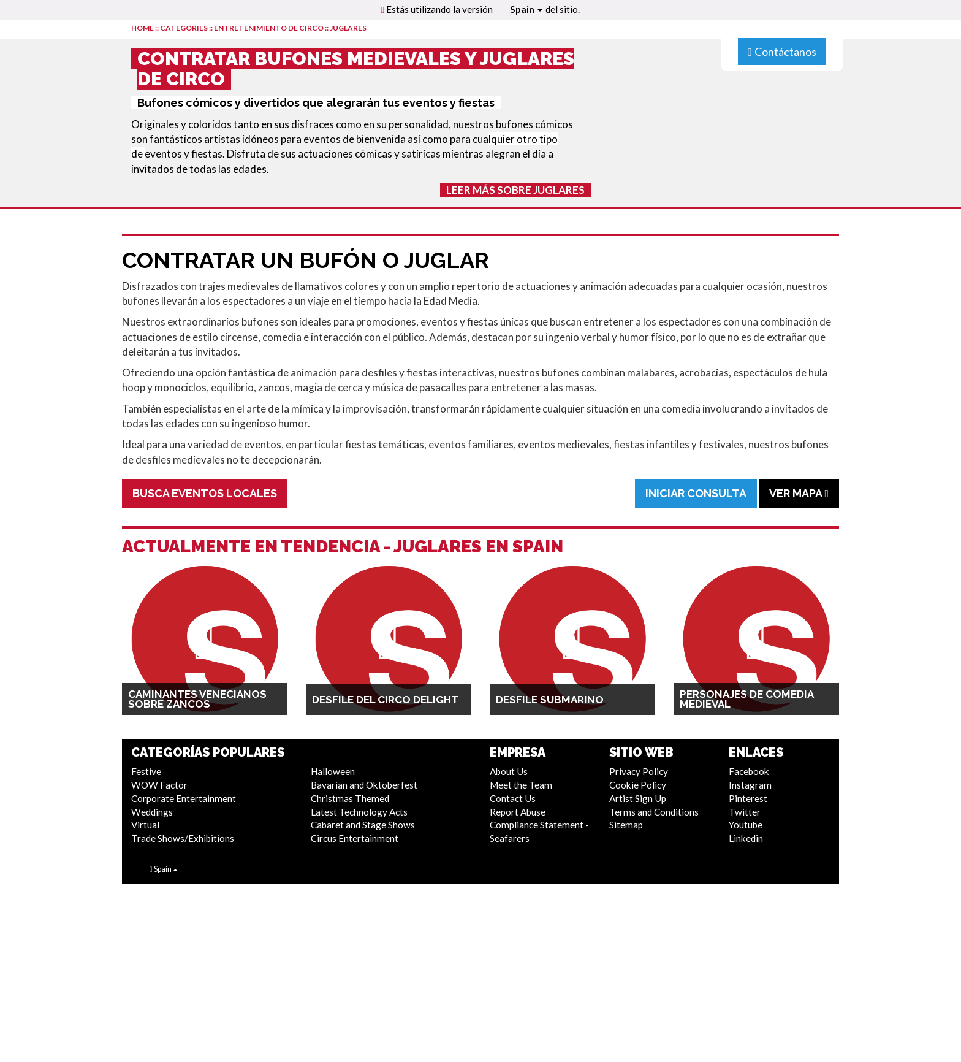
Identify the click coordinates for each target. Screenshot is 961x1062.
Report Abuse (517, 811)
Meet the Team (521, 784)
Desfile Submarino (550, 700)
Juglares (348, 27)
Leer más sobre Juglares (515, 189)
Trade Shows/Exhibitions (182, 838)
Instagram (750, 784)
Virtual (145, 824)
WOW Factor (159, 784)
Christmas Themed (350, 798)
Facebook (749, 771)
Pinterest (748, 798)
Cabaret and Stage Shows (363, 824)
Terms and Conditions (654, 811)
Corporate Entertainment (183, 798)
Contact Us (513, 798)
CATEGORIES (184, 27)
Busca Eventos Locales (204, 493)
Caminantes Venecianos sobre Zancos (197, 699)
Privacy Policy (638, 771)
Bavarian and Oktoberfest (364, 784)
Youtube (745, 824)
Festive (146, 771)
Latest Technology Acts (359, 811)
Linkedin (746, 838)
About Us (509, 771)
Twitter (745, 811)
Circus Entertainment (354, 838)
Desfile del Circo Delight (385, 700)
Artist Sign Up (637, 798)
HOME (142, 27)
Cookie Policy (637, 784)
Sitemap (626, 824)
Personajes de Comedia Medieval (746, 699)
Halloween (333, 771)
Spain (526, 9)
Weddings (152, 811)
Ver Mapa (799, 493)
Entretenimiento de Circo (269, 27)
